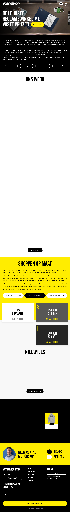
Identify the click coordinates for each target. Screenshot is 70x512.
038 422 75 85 (52, 478)
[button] (10, 66)
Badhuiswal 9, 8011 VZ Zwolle (56, 474)
